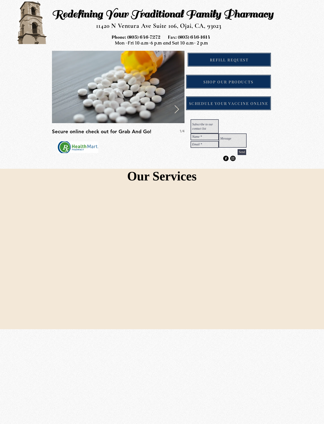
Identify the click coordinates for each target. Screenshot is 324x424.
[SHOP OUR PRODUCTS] (228, 82)
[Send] (242, 152)
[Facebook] (226, 158)
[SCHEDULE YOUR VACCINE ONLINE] (228, 103)
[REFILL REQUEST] (229, 60)
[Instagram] (233, 158)
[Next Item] (176, 109)
